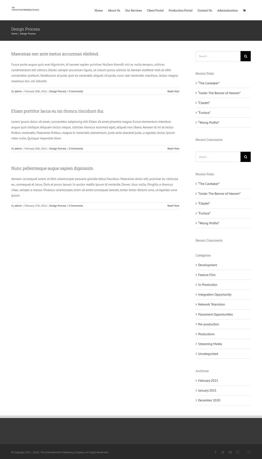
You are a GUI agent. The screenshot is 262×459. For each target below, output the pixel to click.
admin (18, 91)
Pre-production (208, 324)
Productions (206, 334)
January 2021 (207, 390)
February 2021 (208, 380)
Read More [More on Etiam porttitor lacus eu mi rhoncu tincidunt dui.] (173, 148)
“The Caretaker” (208, 83)
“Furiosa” (204, 112)
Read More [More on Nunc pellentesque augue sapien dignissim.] (173, 205)
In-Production (207, 284)
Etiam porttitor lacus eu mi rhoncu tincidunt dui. (57, 111)
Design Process (57, 91)
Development (207, 265)
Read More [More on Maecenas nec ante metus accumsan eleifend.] (173, 91)
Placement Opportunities (215, 314)
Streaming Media (210, 344)
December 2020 (209, 400)
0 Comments (76, 91)
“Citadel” (204, 103)
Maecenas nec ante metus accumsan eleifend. (55, 53)
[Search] (246, 56)
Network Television (211, 304)
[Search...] (218, 56)
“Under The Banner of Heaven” (219, 93)
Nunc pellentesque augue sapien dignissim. (52, 168)
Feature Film (207, 275)
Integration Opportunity (214, 294)
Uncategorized (208, 354)
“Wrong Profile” (208, 122)
